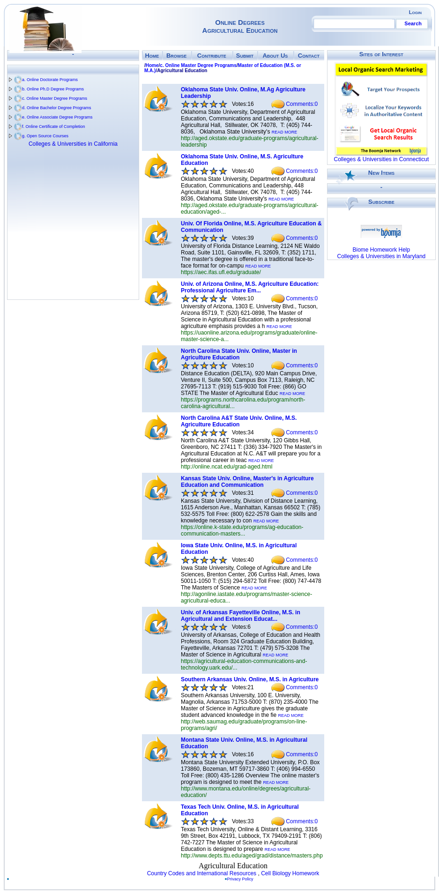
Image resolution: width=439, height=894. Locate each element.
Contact (309, 55)
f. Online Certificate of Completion (53, 126)
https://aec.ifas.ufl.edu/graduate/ (221, 272)
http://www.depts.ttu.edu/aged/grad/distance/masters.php (252, 855)
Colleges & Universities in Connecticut (381, 159)
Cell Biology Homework (290, 873)
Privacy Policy (242, 879)
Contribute (211, 55)
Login (415, 12)
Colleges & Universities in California (73, 144)
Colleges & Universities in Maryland (381, 256)
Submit (244, 55)
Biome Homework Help (381, 249)
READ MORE (285, 132)
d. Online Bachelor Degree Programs (56, 107)
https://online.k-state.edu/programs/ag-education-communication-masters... (242, 530)
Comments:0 (302, 104)
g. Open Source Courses (45, 136)
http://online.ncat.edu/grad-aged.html (226, 466)
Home (152, 55)
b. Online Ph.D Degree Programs (53, 89)
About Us (275, 55)
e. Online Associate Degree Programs (57, 117)
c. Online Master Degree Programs (54, 98)
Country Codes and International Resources (201, 873)
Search (413, 23)
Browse (176, 55)
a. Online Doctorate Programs (50, 79)
